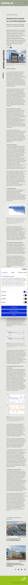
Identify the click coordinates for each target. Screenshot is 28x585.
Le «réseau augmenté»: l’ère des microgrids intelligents (13, 539)
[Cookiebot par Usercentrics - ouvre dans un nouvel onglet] (22, 269)
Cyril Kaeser (13, 68)
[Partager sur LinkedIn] (3, 74)
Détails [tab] (12, 272)
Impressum (24, 582)
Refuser (14, 314)
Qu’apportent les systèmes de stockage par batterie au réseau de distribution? (15, 565)
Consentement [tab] (5, 272)
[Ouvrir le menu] (25, 3)
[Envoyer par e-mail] (3, 77)
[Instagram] (3, 76)
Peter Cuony (8, 68)
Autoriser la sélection (14, 311)
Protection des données (16, 582)
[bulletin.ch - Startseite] (7, 3)
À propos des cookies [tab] (22, 272)
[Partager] (3, 72)
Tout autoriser (14, 307)
